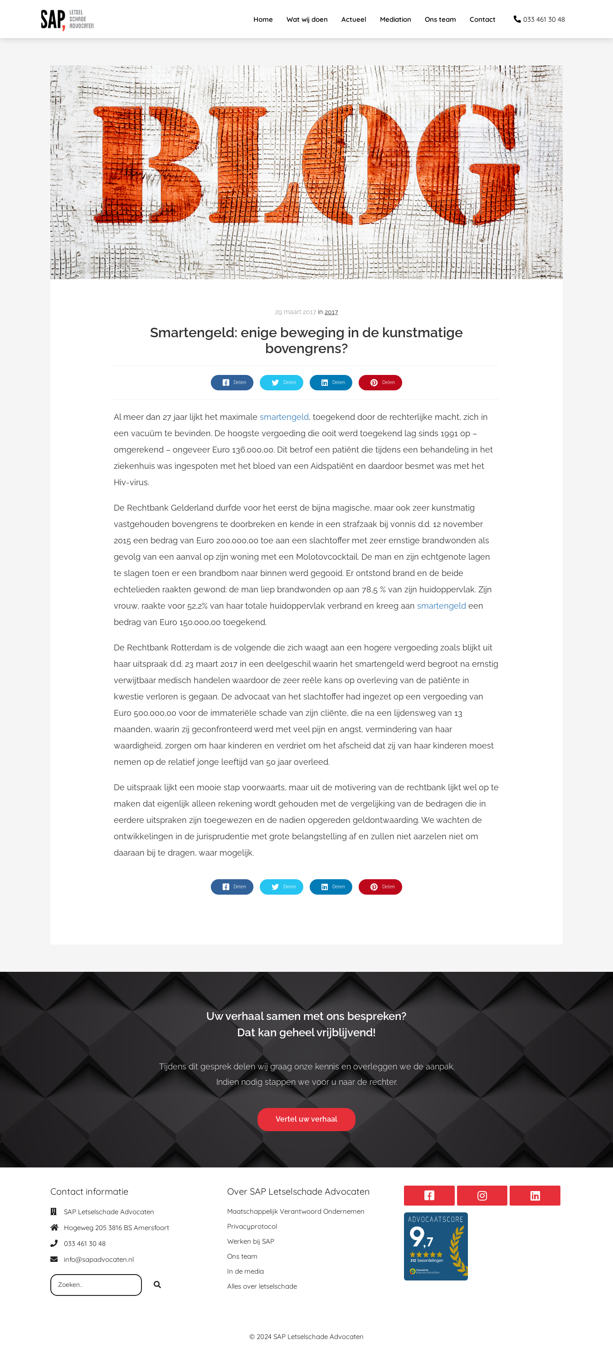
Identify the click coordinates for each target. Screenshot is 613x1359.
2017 (331, 311)
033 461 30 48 (85, 1243)
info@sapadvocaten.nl (99, 1259)
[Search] (157, 1285)
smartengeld (283, 417)
